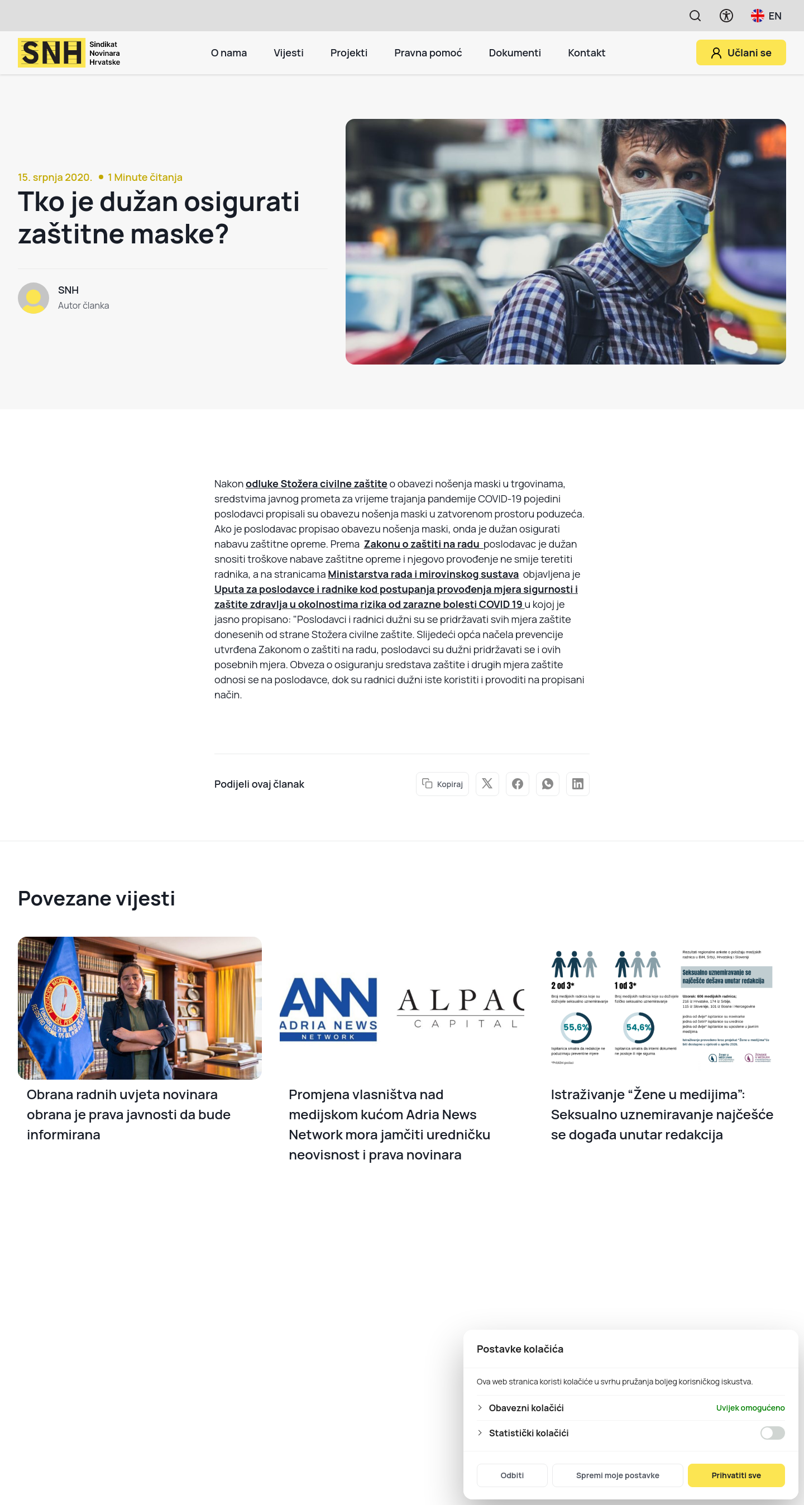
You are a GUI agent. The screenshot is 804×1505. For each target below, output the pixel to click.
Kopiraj (442, 783)
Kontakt (587, 52)
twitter (487, 783)
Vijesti (288, 52)
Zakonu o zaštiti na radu (424, 543)
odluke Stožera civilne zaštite (316, 483)
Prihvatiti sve (737, 1475)
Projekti (349, 52)
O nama (229, 52)
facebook (517, 783)
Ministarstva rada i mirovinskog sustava (423, 574)
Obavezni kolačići (526, 1408)
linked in (577, 783)
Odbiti (512, 1475)
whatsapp (547, 783)
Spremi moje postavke (617, 1475)
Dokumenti (515, 52)
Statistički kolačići (529, 1433)
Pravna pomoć (428, 52)
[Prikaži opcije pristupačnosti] (726, 15)
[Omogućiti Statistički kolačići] (772, 1433)
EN (766, 15)
